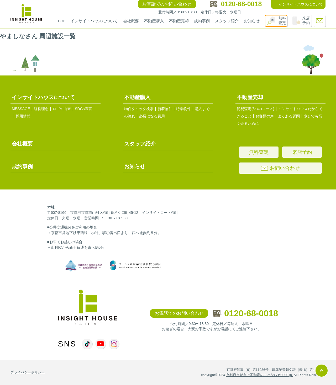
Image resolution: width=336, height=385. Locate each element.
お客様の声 (264, 116)
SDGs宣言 (83, 109)
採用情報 (23, 116)
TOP (61, 21)
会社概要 (131, 21)
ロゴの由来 (61, 109)
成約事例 (202, 21)
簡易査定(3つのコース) (255, 109)
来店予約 (306, 20)
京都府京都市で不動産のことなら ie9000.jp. (259, 375)
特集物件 (183, 109)
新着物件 (165, 109)
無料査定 (282, 20)
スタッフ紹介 (227, 21)
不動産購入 (154, 21)
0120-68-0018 (245, 313)
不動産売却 (179, 21)
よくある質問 (289, 116)
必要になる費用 (152, 116)
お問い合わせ (280, 168)
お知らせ (252, 21)
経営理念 (41, 109)
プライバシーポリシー (27, 372)
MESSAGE (21, 109)
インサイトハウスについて (94, 21)
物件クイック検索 (139, 109)
